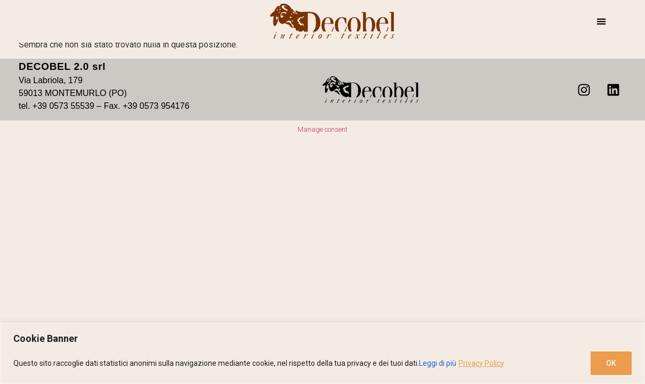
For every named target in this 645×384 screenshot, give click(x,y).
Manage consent (322, 129)
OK (611, 363)
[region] (322, 353)
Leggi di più (437, 363)
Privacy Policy (481, 363)
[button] (601, 21)
